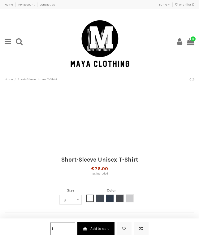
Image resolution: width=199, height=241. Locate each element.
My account (26, 4)
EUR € (164, 4)
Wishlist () (184, 4)
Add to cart (96, 228)
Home (9, 4)
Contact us (47, 4)
